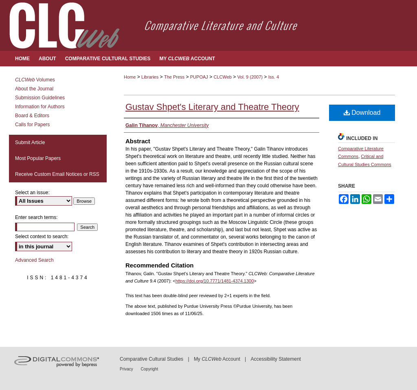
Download (362, 112)
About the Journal (34, 89)
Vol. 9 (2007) (250, 76)
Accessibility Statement (276, 359)
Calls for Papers (32, 124)
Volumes (35, 80)
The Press (174, 76)
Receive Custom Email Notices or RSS (57, 174)
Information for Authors (39, 107)
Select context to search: (41, 236)
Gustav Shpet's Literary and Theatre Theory (212, 107)
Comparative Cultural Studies (151, 359)
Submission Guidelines (40, 98)
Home (130, 76)
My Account (217, 359)
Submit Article (30, 142)
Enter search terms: (36, 217)
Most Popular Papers (38, 158)
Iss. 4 (273, 76)
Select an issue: (32, 192)
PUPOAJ (199, 76)
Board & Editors (32, 115)
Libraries (149, 76)
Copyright (149, 369)
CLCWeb (223, 76)
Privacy (127, 369)
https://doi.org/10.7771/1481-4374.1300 (215, 280)
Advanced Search (34, 260)
